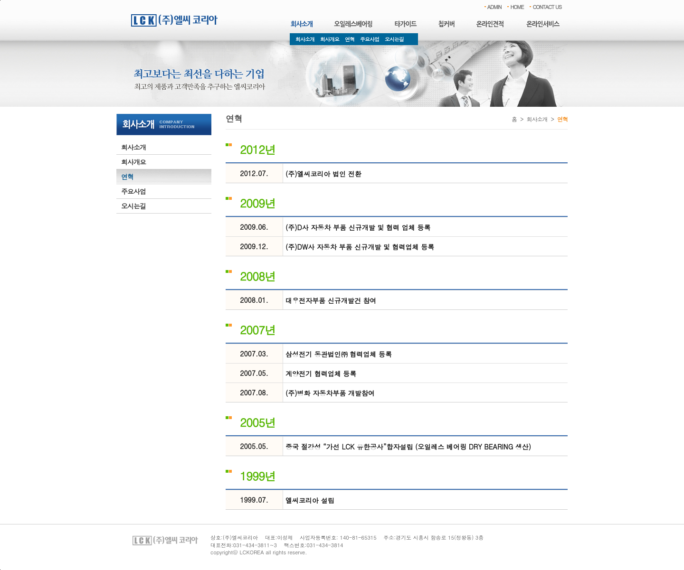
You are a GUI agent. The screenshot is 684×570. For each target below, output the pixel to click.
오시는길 (394, 39)
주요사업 (369, 39)
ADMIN (494, 6)
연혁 (349, 39)
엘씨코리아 (174, 20)
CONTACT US (546, 6)
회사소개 (304, 39)
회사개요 (329, 39)
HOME (516, 6)
